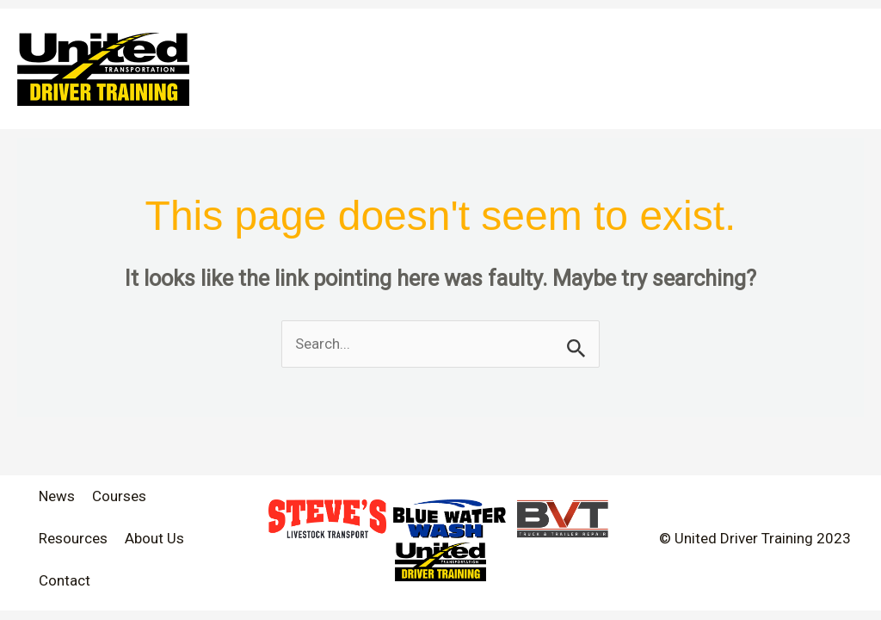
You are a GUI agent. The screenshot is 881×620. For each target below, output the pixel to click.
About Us (154, 538)
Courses (119, 496)
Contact (64, 580)
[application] (790, 39)
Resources (73, 538)
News (57, 496)
